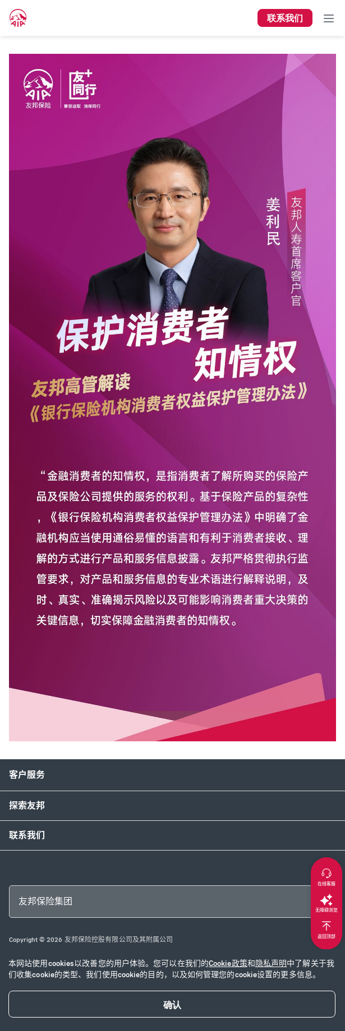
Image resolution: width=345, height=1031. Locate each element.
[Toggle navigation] (328, 18)
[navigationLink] (18, 18)
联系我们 (27, 835)
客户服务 (27, 774)
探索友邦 (27, 805)
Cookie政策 (228, 963)
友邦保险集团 (45, 901)
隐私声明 (271, 963)
